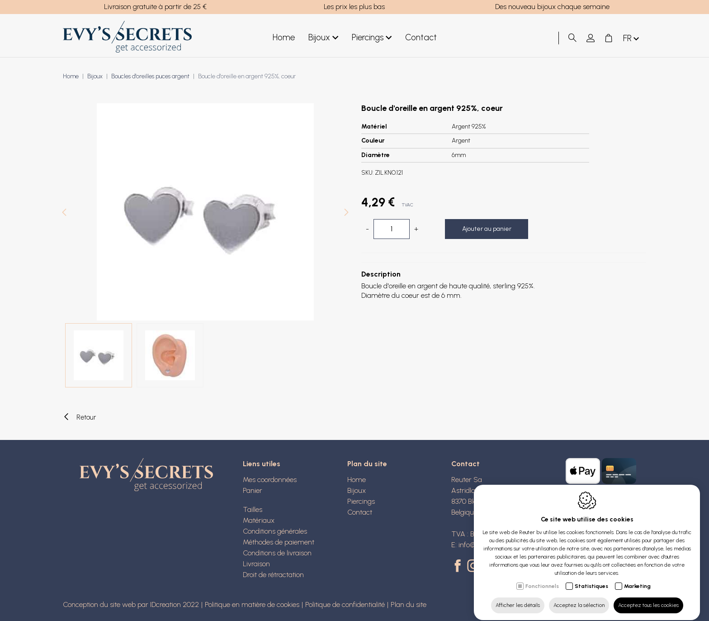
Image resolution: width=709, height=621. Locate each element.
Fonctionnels (542, 578)
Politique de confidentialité (345, 604)
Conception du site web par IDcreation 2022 (131, 604)
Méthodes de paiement (278, 542)
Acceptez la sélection (579, 597)
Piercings (372, 37)
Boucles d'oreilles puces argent (150, 76)
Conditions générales (275, 531)
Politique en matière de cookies (252, 604)
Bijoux (323, 37)
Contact (421, 37)
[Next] (346, 213)
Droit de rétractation (273, 574)
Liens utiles (261, 463)
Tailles (252, 509)
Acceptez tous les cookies (648, 597)
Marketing (637, 578)
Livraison (256, 563)
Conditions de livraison (277, 553)
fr (632, 38)
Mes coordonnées (270, 479)
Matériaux (258, 520)
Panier (252, 490)
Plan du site (367, 463)
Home (284, 37)
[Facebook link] (459, 566)
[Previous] (64, 213)
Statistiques (591, 578)
